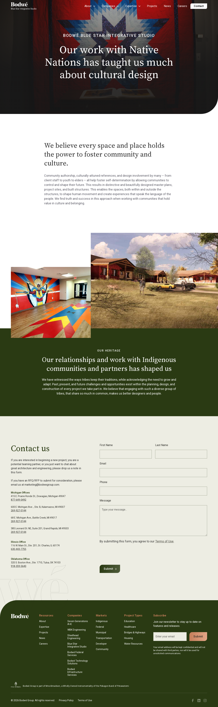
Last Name (161, 445)
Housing (128, 638)
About (42, 621)
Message (105, 500)
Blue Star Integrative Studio (77, 645)
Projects (152, 6)
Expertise (44, 626)
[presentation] (125, 553)
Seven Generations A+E (77, 622)
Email (103, 463)
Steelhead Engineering (73, 637)
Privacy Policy (66, 700)
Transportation (104, 638)
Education (129, 621)
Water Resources (133, 643)
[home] (23, 6)
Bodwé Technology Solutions (77, 662)
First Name (106, 445)
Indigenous (102, 621)
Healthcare (130, 626)
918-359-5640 (18, 566)
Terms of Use (164, 541)
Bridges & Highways (134, 632)
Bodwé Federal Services (75, 654)
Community (102, 649)
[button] (89, 6)
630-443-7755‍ (18, 549)
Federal (100, 626)
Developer (101, 643)
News (167, 6)
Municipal (101, 632)
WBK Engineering (76, 629)
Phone (103, 482)
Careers (182, 6)
